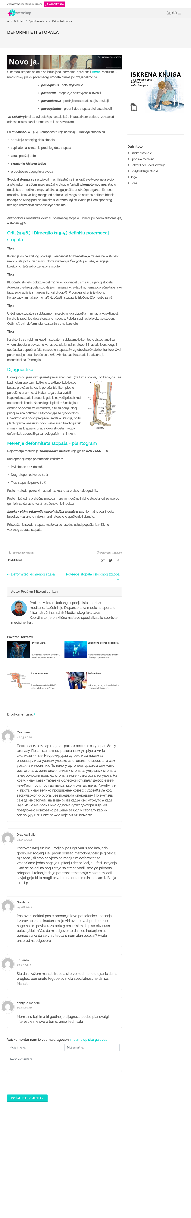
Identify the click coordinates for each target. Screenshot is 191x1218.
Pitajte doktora (83, 1156)
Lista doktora (120, 1192)
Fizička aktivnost (141, 153)
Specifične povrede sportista (103, 643)
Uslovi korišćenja (160, 1180)
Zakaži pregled (83, 1150)
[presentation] (35, 1082)
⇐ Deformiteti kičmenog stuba (31, 574)
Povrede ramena (39, 673)
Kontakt (154, 1168)
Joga (133, 177)
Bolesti (78, 1162)
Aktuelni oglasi (159, 1174)
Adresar (155, 1162)
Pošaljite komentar (27, 1098)
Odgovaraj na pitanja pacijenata (125, 1159)
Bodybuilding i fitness (144, 171)
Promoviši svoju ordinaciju (128, 1174)
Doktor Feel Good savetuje (147, 165)
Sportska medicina (38, 21)
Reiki (133, 183)
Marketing (156, 1156)
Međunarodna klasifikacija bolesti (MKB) (90, 1171)
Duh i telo (19, 21)
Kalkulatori (80, 1180)
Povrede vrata (38, 643)
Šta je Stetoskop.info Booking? (124, 1141)
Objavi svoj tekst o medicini (128, 1168)
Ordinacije (80, 1144)
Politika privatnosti (161, 1144)
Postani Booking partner (126, 1150)
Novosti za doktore (123, 1180)
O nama (155, 1138)
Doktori (78, 1138)
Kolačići (155, 1150)
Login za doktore (122, 1186)
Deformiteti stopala (62, 21)
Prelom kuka (94, 673)
